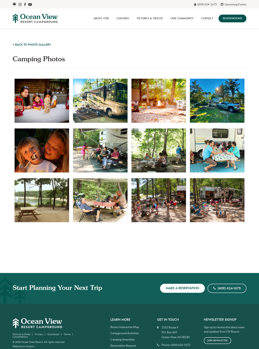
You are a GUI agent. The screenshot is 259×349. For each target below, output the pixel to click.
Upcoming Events (233, 4)
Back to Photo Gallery (32, 44)
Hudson (30, 346)
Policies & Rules (21, 334)
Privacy (39, 334)
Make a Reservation (182, 288)
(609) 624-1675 (205, 4)
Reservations (232, 18)
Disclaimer (53, 334)
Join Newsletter (217, 340)
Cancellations (20, 336)
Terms (67, 334)
